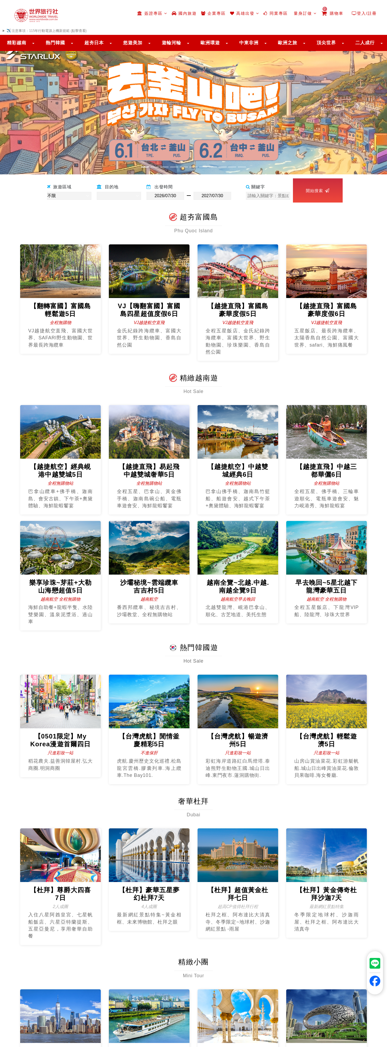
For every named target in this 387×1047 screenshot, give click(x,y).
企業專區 (213, 13)
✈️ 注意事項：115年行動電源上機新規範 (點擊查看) (46, 30)
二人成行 (365, 42)
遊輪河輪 (171, 42)
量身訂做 (304, 13)
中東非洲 (249, 42)
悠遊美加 (132, 42)
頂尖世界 (326, 42)
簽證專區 (152, 13)
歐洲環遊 (210, 42)
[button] (29, 106)
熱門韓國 (55, 42)
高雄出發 (244, 13)
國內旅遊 (184, 13)
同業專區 (276, 13)
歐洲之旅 (287, 42)
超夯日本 (94, 42)
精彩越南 (16, 42)
